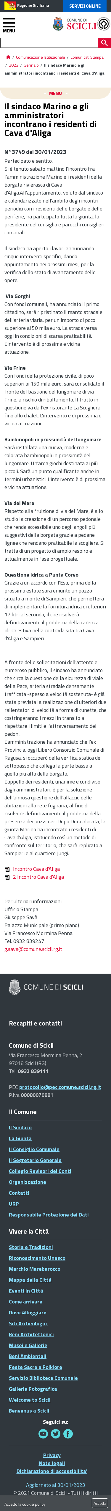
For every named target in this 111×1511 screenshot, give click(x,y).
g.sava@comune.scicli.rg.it (33, 949)
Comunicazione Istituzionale (40, 57)
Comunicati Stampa (87, 57)
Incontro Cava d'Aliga (32, 869)
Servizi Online (85, 6)
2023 (13, 65)
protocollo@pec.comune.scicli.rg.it (60, 1087)
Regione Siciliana (33, 5)
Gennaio (31, 65)
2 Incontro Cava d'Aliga (34, 877)
